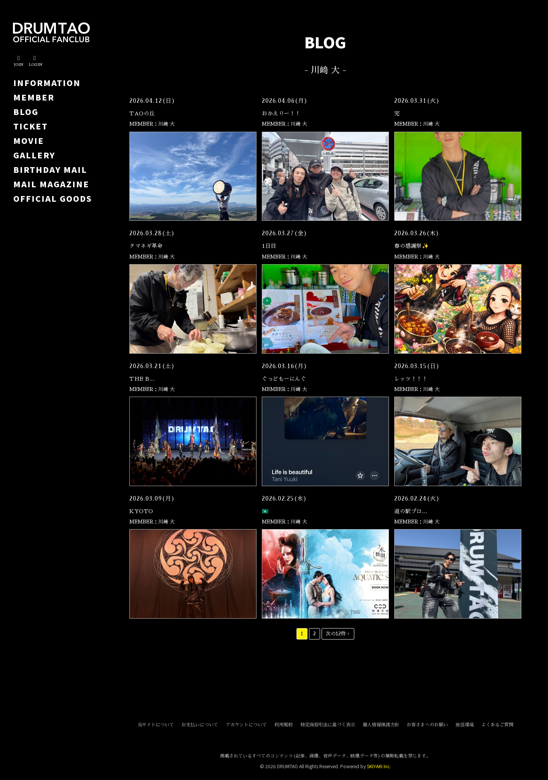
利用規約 (283, 725)
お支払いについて (200, 725)
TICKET (30, 126)
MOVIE (28, 140)
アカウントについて (246, 725)
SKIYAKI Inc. (379, 766)
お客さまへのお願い (427, 725)
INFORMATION (47, 82)
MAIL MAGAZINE (51, 184)
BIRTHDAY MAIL (50, 169)
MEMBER (33, 97)
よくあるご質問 (497, 725)
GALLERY (34, 155)
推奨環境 (465, 725)
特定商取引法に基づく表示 (327, 725)
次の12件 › (338, 633)
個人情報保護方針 (381, 725)
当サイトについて (155, 725)
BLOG (25, 111)
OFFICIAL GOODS (52, 198)
